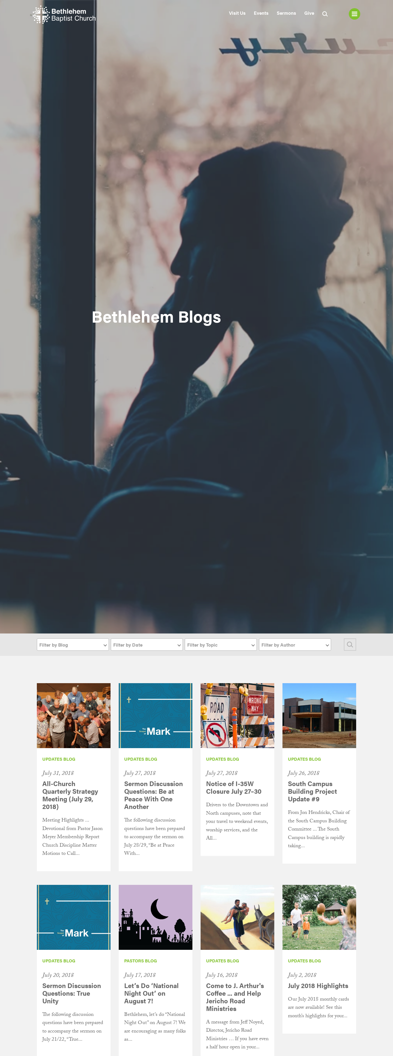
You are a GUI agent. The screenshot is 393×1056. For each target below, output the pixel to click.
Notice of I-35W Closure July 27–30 (233, 787)
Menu (354, 14)
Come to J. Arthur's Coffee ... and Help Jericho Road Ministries (235, 997)
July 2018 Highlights (318, 985)
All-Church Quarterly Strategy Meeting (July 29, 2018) (70, 795)
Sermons (286, 13)
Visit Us (237, 13)
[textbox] (73, 645)
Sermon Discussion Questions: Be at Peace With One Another (153, 795)
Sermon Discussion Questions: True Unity (71, 993)
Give (309, 13)
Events (261, 13)
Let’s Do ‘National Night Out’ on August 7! (151, 993)
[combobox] (73, 644)
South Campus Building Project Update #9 (312, 791)
